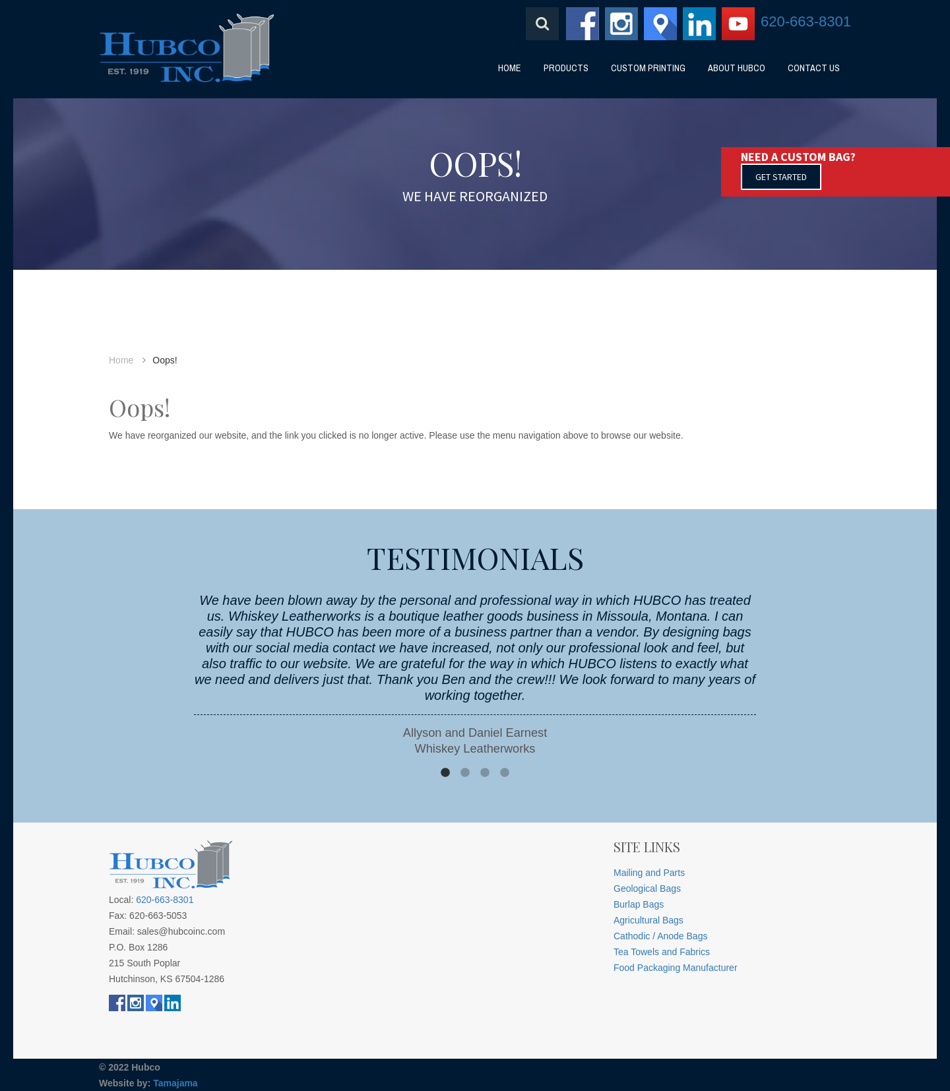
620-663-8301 (806, 21)
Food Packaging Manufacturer (676, 967)
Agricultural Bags (648, 920)
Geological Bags (647, 888)
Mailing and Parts (649, 872)
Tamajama (175, 1083)
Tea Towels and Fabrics (662, 952)
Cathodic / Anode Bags (660, 936)
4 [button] (504, 773)
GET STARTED (781, 177)
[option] (475, 674)
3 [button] (484, 773)
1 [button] (445, 773)
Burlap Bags (639, 904)
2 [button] (465, 773)
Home (121, 360)
